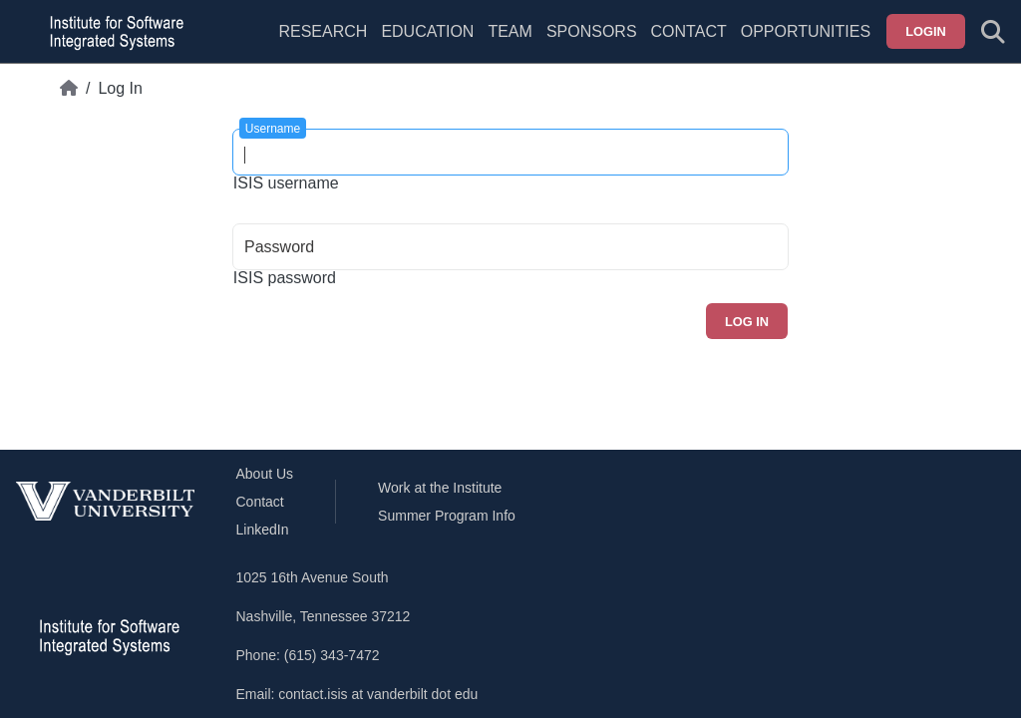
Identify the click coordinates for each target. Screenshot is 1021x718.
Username (272, 129)
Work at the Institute (440, 488)
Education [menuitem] (427, 31)
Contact (689, 31)
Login (925, 31)
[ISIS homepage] (111, 32)
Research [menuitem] (322, 31)
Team (509, 31)
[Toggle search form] (993, 32)
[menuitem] (509, 44)
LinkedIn (262, 530)
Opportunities (805, 31)
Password (279, 246)
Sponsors (591, 31)
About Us (265, 474)
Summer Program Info (446, 516)
